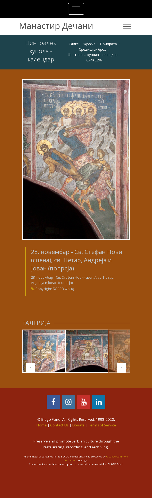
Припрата (108, 44)
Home (41, 425)
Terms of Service (102, 425)
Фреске (89, 44)
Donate (78, 425)
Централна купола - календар (93, 54)
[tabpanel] (43, 351)
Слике (74, 44)
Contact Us (59, 425)
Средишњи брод (92, 49)
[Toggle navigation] (76, 9)
